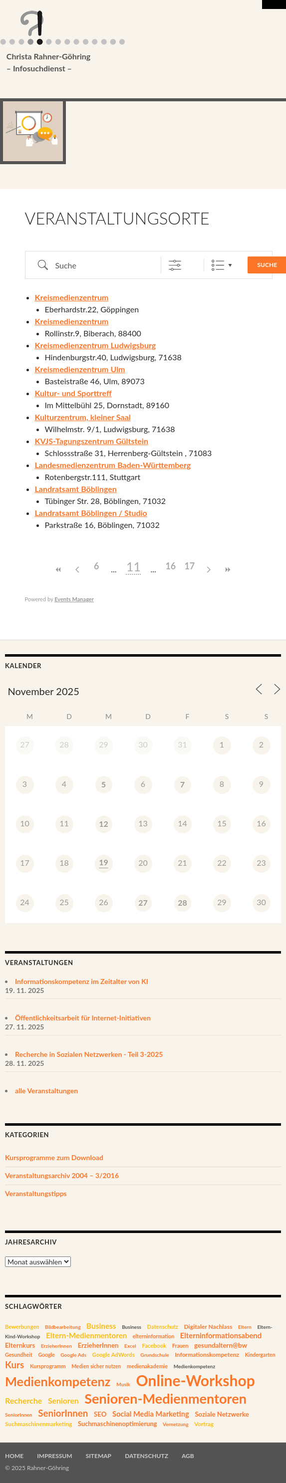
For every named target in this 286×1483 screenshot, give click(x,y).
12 (103, 823)
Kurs (14, 1364)
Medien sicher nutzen (96, 1366)
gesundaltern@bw (220, 1345)
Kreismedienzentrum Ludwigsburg (95, 345)
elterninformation (153, 1336)
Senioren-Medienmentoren (165, 1398)
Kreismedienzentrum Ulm (80, 369)
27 (143, 902)
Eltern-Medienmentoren (86, 1335)
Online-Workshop (195, 1380)
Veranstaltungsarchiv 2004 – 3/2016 (62, 1175)
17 (189, 565)
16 (170, 565)
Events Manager (74, 599)
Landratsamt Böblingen (76, 489)
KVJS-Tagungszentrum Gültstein (91, 441)
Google (46, 1355)
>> (227, 569)
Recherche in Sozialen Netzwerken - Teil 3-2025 (89, 1054)
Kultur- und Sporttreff (73, 393)
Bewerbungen (22, 1326)
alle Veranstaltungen (46, 1090)
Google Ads (73, 1355)
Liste (218, 265)
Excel (130, 1346)
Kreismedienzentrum (72, 297)
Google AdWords (113, 1354)
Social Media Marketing (150, 1414)
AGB (188, 1456)
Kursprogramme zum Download (54, 1157)
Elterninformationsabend (221, 1335)
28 (182, 902)
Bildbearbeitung (63, 1327)
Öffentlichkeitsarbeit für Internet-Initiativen (83, 1017)
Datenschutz (162, 1326)
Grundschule (154, 1355)
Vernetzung (176, 1424)
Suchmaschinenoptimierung (117, 1424)
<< (58, 569)
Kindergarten (260, 1355)
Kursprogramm (48, 1366)
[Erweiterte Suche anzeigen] (175, 265)
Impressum (54, 1456)
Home (14, 1456)
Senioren (63, 1400)
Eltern (245, 1327)
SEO (100, 1414)
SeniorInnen (18, 1415)
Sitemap (98, 1456)
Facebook (154, 1345)
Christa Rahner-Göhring (128, 62)
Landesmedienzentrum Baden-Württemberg (113, 465)
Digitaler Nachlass (208, 1326)
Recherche (23, 1400)
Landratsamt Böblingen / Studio (91, 512)
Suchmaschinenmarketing (38, 1424)
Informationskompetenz (207, 1354)
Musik (123, 1384)
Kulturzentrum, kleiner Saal (83, 417)
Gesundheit (18, 1354)
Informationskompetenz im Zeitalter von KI (81, 981)
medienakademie (147, 1366)
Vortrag (204, 1424)
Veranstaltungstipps (36, 1193)
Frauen (180, 1346)
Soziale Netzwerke (222, 1414)
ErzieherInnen (56, 1346)
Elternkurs (20, 1345)
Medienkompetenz (194, 1366)
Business (101, 1325)
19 (103, 862)
